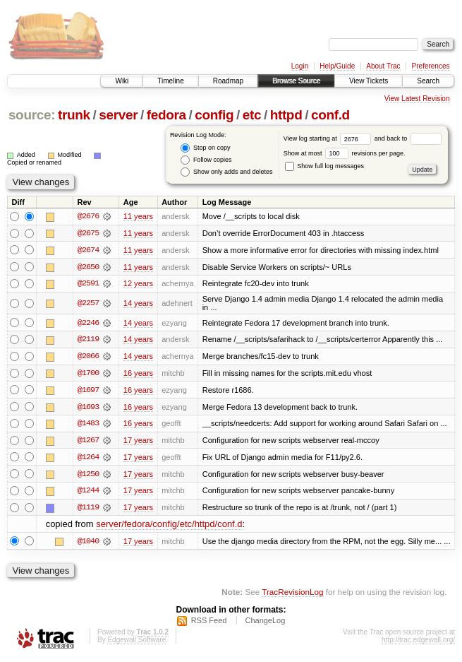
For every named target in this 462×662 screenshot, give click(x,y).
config (214, 114)
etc (252, 114)
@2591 (88, 284)
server (118, 114)
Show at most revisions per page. (345, 153)
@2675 (88, 233)
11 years (138, 216)
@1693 (88, 408)
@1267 (88, 442)
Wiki (121, 81)
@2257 (88, 303)
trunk (74, 114)
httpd (286, 114)
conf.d (330, 114)
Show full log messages (324, 166)
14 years (138, 304)
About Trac (383, 66)
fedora (166, 114)
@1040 (88, 544)
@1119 (88, 510)
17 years (138, 442)
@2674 (88, 250)
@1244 (88, 493)
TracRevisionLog (292, 595)
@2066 (88, 357)
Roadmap (228, 81)
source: (31, 114)
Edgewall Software (136, 642)
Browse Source (296, 81)
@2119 (88, 340)
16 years (138, 374)
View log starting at (329, 138)
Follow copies (206, 160)
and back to (408, 138)
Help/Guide (337, 66)
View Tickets (368, 81)
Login (299, 66)
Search (428, 81)
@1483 (88, 425)
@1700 (88, 374)
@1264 (88, 459)
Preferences (431, 66)
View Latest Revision (417, 98)
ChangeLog (265, 623)
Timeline (170, 81)
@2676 (88, 216)
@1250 (88, 476)
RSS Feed (209, 623)
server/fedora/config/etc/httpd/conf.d (169, 526)
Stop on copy (205, 148)
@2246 (88, 323)
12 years (138, 284)
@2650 (88, 267)
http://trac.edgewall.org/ (418, 642)
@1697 (88, 391)
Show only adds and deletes (226, 172)
